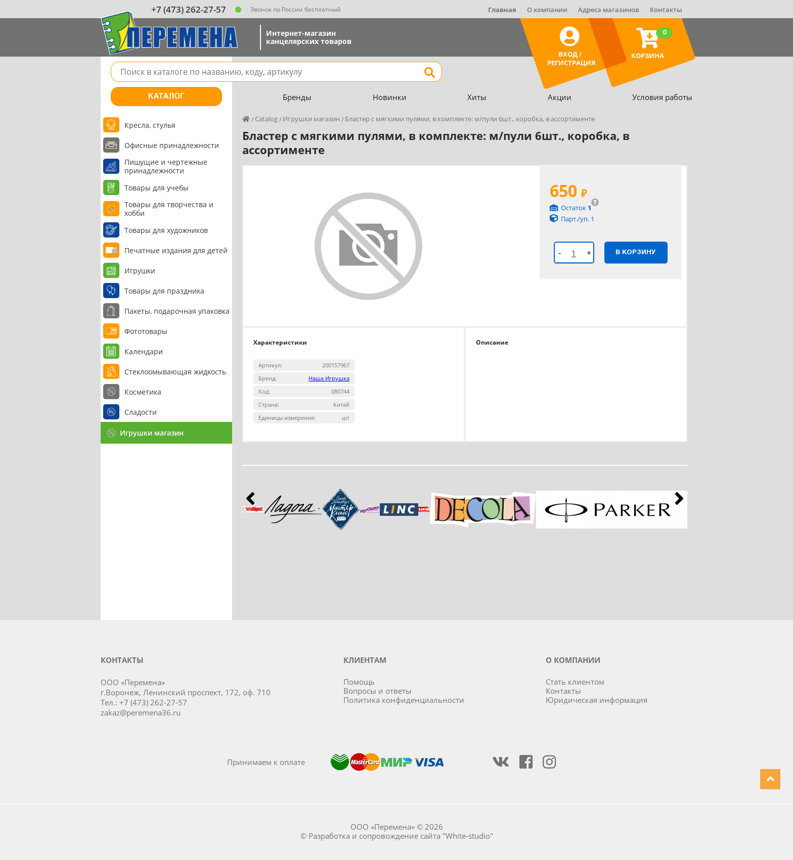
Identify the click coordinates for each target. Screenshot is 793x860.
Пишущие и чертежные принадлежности (165, 166)
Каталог (166, 96)
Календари (143, 351)
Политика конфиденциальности (403, 700)
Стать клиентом (575, 682)
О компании (547, 9)
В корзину (635, 252)
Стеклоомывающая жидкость (175, 371)
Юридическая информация (596, 700)
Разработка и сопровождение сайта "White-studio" (401, 836)
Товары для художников (166, 230)
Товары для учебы (156, 187)
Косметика (142, 392)
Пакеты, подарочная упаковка (177, 311)
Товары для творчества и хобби (168, 208)
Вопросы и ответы (377, 691)
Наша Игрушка (329, 378)
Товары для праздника (164, 290)
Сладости (140, 412)
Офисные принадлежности (171, 145)
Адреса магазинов (608, 9)
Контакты (666, 9)
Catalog (266, 118)
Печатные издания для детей (176, 250)
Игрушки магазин (152, 433)
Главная (502, 9)
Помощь (359, 682)
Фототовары (145, 331)
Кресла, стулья (149, 125)
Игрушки (139, 270)
